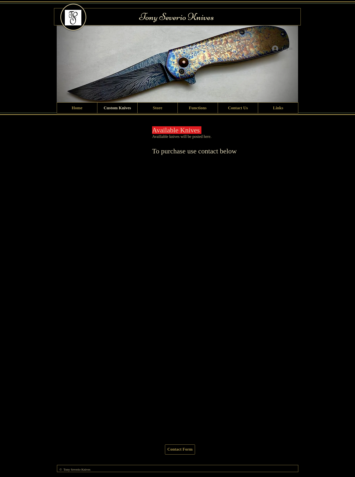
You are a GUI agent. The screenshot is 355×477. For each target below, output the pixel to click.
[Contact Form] (180, 449)
